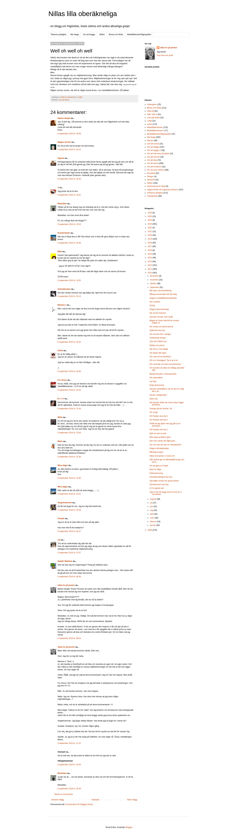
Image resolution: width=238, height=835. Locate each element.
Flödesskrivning (156, 473)
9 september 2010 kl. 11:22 (69, 743)
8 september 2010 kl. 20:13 (69, 296)
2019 (150, 239)
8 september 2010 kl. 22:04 (69, 433)
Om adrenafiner (156, 378)
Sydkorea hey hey (157, 330)
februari (153, 521)
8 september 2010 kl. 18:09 (69, 134)
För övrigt (153, 412)
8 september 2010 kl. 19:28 (69, 224)
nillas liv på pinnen (66, 585)
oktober (153, 283)
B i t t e (61, 399)
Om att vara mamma (156, 170)
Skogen (150, 176)
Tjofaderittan (152, 196)
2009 (150, 530)
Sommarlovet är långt (156, 186)
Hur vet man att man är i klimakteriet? (165, 445)
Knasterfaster (64, 233)
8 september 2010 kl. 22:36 (69, 457)
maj (152, 510)
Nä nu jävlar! (154, 302)
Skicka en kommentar (63, 794)
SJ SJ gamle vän (156, 488)
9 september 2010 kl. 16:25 (69, 764)
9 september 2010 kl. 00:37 (69, 531)
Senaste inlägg (57, 800)
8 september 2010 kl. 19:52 (69, 280)
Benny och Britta (116, 34)
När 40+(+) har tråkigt (158, 349)
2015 (150, 254)
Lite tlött (152, 381)
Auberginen (152, 104)
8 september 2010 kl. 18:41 (69, 195)
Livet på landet (153, 117)
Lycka (149, 124)
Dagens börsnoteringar (159, 309)
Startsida (95, 800)
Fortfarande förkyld (157, 338)
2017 (150, 246)
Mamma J (62, 305)
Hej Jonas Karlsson (157, 313)
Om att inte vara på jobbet (158, 153)
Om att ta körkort (154, 167)
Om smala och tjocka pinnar (161, 326)
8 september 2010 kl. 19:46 (69, 243)
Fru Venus (62, 380)
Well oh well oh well (157, 433)
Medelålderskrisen (155, 127)
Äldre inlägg (132, 800)
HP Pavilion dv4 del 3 (158, 416)
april (152, 514)
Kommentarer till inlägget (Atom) (79, 804)
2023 (150, 224)
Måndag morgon (156, 452)
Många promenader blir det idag (163, 294)
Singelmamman (65, 502)
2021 (150, 231)
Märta (60, 441)
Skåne (102, 34)
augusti (153, 499)
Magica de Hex (64, 142)
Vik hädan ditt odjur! (157, 353)
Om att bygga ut (154, 150)
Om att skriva (64, 100)
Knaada (61, 518)
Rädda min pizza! (156, 345)
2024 (150, 220)
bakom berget (64, 118)
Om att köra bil (153, 157)
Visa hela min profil (165, 55)
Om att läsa (152, 160)
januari (153, 525)
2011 (150, 269)
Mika (60, 251)
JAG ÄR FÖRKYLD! (158, 341)
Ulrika (60, 350)
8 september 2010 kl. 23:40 (69, 478)
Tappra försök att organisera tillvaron (162, 189)
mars (152, 518)
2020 (150, 235)
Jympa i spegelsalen (158, 395)
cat (59, 540)
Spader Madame (65, 561)
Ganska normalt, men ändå (161, 317)
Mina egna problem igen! (160, 437)
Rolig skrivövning (156, 385)
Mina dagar (63, 465)
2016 (150, 250)
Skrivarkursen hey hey (159, 484)
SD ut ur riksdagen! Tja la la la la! (163, 360)
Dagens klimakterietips (159, 448)
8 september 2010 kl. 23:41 (69, 494)
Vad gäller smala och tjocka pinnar (164, 481)
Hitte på (150, 111)
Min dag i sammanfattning (160, 290)
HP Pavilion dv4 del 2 (158, 420)
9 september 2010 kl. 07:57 (69, 553)
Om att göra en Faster (158, 466)
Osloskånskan (64, 289)
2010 (150, 273)
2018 (150, 243)
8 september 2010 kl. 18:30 (69, 179)
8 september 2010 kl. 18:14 (69, 149)
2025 (150, 216)
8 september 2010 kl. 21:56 (69, 408)
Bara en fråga (155, 469)
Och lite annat (153, 144)
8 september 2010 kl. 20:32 (69, 342)
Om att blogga (89, 34)
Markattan (62, 203)
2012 (150, 265)
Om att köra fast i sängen (160, 334)
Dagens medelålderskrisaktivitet (163, 298)
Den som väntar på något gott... (162, 441)
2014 (150, 258)
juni (151, 506)
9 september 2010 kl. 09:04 (69, 638)
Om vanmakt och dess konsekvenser (165, 364)
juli (151, 503)
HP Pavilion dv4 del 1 (158, 429)
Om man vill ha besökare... (160, 356)
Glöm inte (153, 399)
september (155, 287)
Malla (60, 417)
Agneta (61, 158)
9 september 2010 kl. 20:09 (69, 789)
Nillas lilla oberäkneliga (82, 13)
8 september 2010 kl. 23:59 (69, 510)
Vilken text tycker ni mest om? (162, 456)
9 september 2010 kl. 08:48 (69, 576)
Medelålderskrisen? (155, 130)
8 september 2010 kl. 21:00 (69, 390)
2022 (150, 228)
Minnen (150, 140)
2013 (150, 261)
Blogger (129, 827)
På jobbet (151, 173)
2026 (150, 213)
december (154, 276)
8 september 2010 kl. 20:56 (69, 371)
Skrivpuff (150, 180)
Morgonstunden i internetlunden (163, 374)
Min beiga (74, 34)
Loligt (149, 121)
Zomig (152, 305)
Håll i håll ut (152, 114)
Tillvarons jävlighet (58, 34)
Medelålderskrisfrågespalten (139, 34)
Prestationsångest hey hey (160, 477)
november (154, 280)
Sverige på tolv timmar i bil (160, 408)
